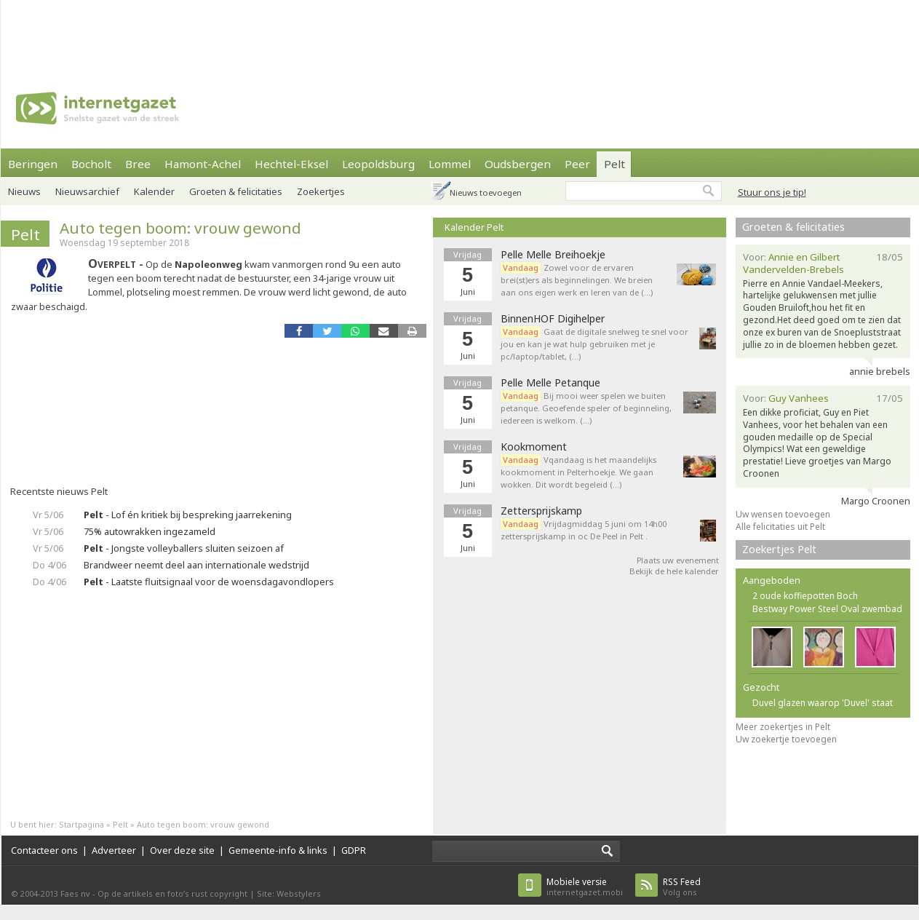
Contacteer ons (44, 850)
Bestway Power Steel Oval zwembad (827, 609)
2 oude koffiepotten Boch (805, 596)
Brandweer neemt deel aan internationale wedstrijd (196, 564)
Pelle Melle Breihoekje (553, 254)
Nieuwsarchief (87, 191)
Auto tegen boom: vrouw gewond (180, 228)
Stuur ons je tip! (772, 192)
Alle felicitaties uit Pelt (780, 526)
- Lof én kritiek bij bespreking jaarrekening (188, 514)
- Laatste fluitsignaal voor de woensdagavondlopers (209, 581)
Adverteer (114, 850)
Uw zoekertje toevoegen (786, 739)
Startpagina (81, 824)
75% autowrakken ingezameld (149, 531)
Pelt (614, 163)
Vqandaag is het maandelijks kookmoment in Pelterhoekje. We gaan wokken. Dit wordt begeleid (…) (578, 472)
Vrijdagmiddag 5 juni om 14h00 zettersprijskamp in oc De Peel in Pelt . (584, 530)
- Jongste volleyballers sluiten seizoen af (184, 548)
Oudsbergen (518, 163)
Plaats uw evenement (678, 560)
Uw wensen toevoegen (783, 514)
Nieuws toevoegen (486, 192)
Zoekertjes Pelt (779, 549)
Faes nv (75, 893)
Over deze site (182, 850)
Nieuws (24, 191)
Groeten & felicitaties (793, 227)
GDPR (353, 850)
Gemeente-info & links (277, 850)
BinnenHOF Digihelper (553, 318)
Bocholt (91, 163)
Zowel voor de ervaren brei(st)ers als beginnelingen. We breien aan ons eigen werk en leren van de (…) (577, 280)
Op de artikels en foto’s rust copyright (172, 893)
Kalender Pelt (474, 227)
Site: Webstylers (289, 893)
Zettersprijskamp (541, 511)
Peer (577, 163)
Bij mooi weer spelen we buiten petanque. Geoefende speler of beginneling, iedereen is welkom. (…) (586, 408)
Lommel (450, 163)
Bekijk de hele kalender (674, 571)
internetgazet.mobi (584, 886)
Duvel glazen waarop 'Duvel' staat (822, 703)
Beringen (32, 163)
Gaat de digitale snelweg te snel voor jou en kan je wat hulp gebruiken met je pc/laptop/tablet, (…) (594, 344)
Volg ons (682, 886)
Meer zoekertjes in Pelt (783, 727)
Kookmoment (534, 446)
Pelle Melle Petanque (550, 382)
